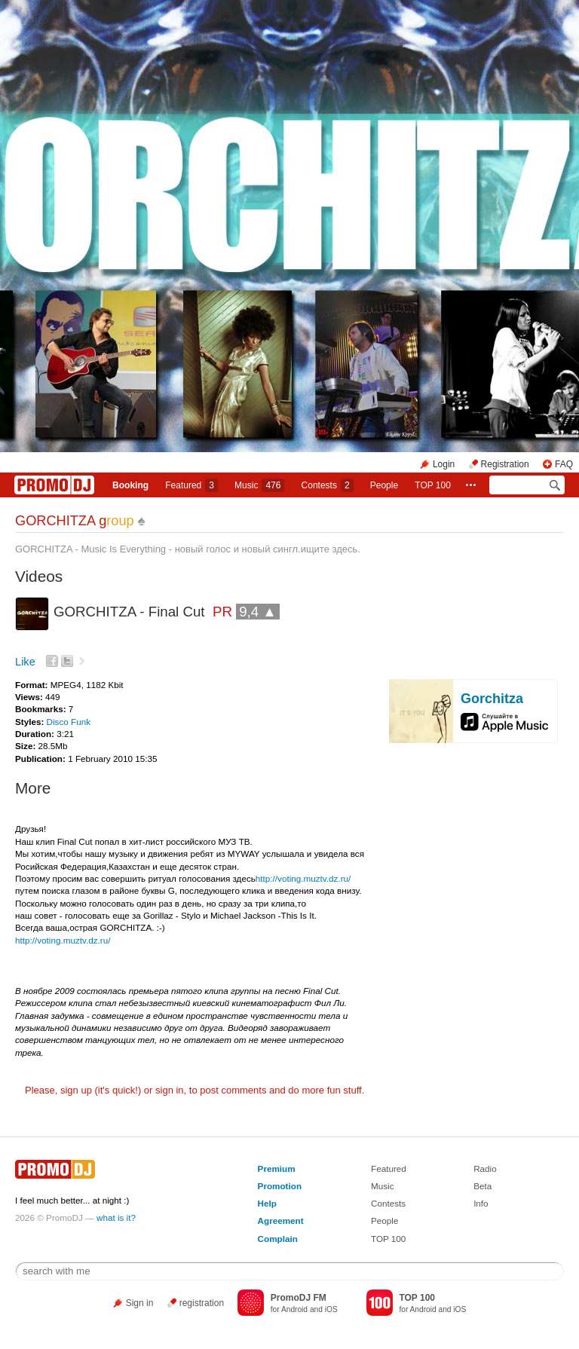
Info (481, 1203)
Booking (130, 485)
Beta (482, 1186)
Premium (277, 1168)
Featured (191, 485)
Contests (388, 1203)
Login (444, 464)
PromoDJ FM (298, 1297)
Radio (485, 1168)
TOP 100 (433, 485)
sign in (169, 1090)
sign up (76, 1090)
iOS (331, 1309)
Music (259, 485)
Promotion (280, 1186)
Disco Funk (68, 722)
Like (25, 662)
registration (201, 1303)
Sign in (140, 1303)
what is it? (116, 1217)
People (384, 485)
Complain (278, 1238)
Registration (505, 464)
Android (294, 1309)
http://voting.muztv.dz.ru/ (303, 878)
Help (267, 1203)
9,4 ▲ (258, 611)
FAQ (564, 464)
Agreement (281, 1220)
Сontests (328, 485)
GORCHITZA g (74, 520)
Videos (39, 576)
